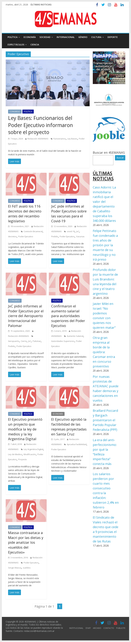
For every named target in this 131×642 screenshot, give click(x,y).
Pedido (54, 236)
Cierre (24, 341)
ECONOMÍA (30, 37)
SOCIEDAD (44, 37)
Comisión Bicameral (33, 231)
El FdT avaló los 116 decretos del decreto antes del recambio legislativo (24, 213)
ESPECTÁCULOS (16, 44)
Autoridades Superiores (62, 341)
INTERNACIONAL (66, 37)
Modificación (30, 454)
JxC (77, 231)
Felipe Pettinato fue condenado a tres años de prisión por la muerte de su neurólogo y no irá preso (105, 245)
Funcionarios (59, 138)
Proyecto (22, 459)
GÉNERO (82, 37)
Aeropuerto (13, 341)
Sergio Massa (14, 567)
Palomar (37, 341)
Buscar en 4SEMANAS (109, 152)
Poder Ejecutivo (25, 236)
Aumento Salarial (75, 336)
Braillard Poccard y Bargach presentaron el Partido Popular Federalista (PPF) (105, 420)
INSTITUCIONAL (76, 628)
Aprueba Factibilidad (76, 444)
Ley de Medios (15, 454)
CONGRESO (15, 111)
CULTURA (96, 37)
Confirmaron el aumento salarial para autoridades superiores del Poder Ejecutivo (68, 316)
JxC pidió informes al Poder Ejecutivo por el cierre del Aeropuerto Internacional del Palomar (26, 316)
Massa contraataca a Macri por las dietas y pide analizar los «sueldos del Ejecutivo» (25, 542)
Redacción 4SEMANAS (37, 138)
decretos (12, 236)
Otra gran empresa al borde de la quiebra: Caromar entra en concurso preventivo (104, 352)
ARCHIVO (97, 628)
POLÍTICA (12, 37)
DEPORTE (113, 37)
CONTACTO (108, 628)
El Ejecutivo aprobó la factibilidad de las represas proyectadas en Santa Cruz (69, 426)
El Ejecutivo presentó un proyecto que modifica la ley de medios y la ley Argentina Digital (25, 429)
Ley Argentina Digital (33, 449)
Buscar (120, 157)
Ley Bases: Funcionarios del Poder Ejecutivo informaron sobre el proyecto (40, 125)
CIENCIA (34, 44)
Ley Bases (72, 138)
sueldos (27, 567)
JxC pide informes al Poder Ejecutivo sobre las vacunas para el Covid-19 (69, 213)
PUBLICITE (120, 628)
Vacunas (80, 236)
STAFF (88, 628)
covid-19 (71, 231)
